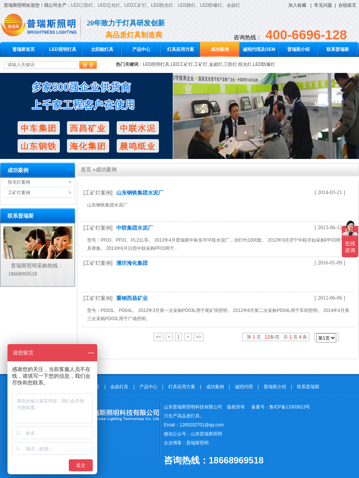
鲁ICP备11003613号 (289, 407)
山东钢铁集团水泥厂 (139, 193)
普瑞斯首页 (23, 49)
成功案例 (220, 49)
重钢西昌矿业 (132, 298)
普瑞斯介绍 (298, 49)
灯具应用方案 (180, 49)
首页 (86, 169)
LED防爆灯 (211, 5)
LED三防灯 (82, 5)
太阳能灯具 (102, 49)
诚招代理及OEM (259, 49)
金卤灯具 (119, 386)
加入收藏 (297, 5)
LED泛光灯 (109, 5)
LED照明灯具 (62, 49)
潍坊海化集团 (132, 263)
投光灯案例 (19, 182)
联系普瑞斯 (337, 49)
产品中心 (141, 49)
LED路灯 (186, 5)
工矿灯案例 (19, 192)
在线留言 (347, 5)
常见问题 (323, 5)
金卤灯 (233, 5)
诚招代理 (244, 386)
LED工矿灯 (136, 5)
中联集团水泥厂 (134, 228)
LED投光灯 (162, 5)
